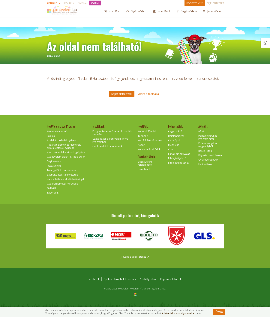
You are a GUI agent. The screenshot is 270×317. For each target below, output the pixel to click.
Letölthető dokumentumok (107, 146)
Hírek (201, 131)
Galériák (52, 188)
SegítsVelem (187, 16)
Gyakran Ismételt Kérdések (120, 279)
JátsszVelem (213, 16)
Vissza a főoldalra (148, 94)
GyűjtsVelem (136, 16)
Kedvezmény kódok (149, 149)
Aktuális (54, 3)
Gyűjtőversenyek (208, 159)
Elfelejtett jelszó (177, 158)
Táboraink (52, 192)
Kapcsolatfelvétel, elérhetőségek (66, 179)
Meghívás (173, 145)
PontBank (162, 16)
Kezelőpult (174, 140)
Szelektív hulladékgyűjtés (61, 140)
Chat (170, 149)
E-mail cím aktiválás (179, 154)
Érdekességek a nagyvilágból (207, 144)
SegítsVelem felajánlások (145, 163)
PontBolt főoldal (147, 131)
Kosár (141, 145)
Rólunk (69, 3)
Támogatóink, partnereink (61, 170)
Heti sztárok (205, 164)
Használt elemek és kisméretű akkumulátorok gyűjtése (64, 146)
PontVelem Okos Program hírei (207, 137)
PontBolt (112, 16)
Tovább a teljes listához (135, 256)
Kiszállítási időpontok (150, 140)
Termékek (143, 136)
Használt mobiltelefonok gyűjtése (66, 152)
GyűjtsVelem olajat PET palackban (66, 156)
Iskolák (82, 3)
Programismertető (57, 131)
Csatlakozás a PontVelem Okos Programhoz (110, 140)
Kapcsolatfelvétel (170, 279)
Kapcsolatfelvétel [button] (121, 94)
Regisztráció (194, 3)
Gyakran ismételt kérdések (62, 183)
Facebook (94, 279)
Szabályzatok (148, 279)
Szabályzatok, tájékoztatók (62, 174)
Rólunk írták (205, 151)
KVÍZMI (95, 3)
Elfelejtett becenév (178, 162)
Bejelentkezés (215, 3)
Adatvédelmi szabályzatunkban (178, 313)
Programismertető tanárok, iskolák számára (112, 132)
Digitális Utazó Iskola (210, 155)
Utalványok (144, 169)
